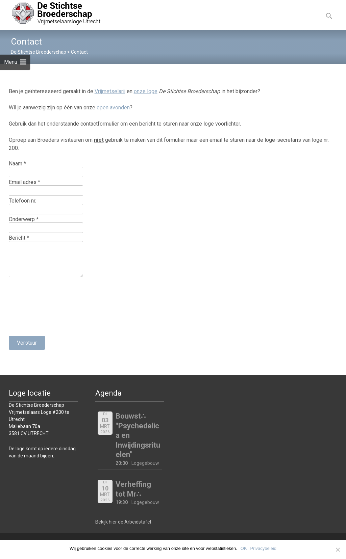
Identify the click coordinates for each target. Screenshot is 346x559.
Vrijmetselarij (110, 91)
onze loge (145, 91)
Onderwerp (24, 219)
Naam (17, 163)
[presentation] (36, 306)
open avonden (113, 107)
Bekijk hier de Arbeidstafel (123, 522)
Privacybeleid (263, 548)
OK (244, 548)
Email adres (24, 182)
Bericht (19, 238)
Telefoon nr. (22, 200)
